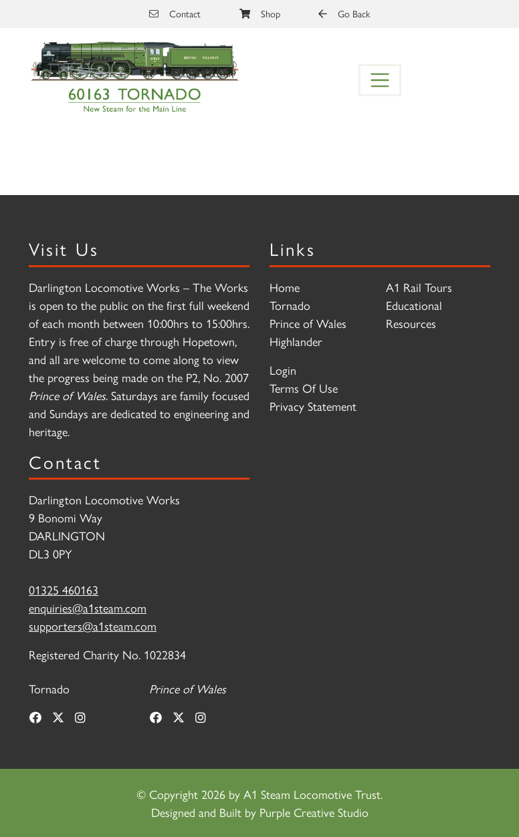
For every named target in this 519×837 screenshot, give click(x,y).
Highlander (296, 341)
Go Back (344, 13)
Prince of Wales (308, 323)
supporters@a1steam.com (93, 625)
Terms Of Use (304, 387)
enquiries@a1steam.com (87, 607)
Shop (259, 13)
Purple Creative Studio (314, 812)
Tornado (290, 305)
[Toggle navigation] (379, 80)
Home (285, 287)
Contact (175, 13)
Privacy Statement (313, 405)
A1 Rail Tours (419, 287)
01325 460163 (63, 589)
